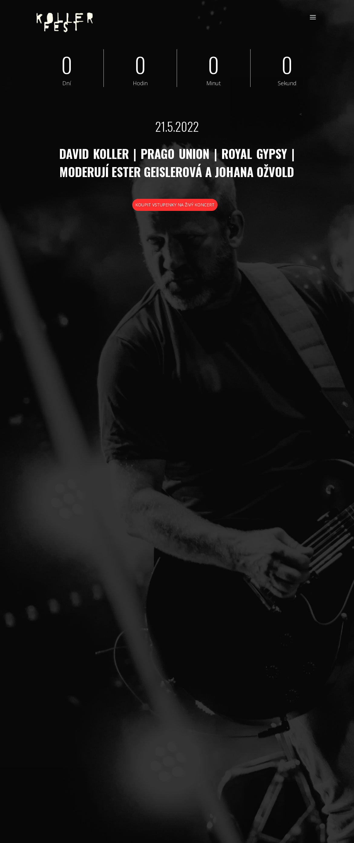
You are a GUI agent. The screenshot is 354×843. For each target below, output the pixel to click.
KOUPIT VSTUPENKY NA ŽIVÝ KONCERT (175, 205)
